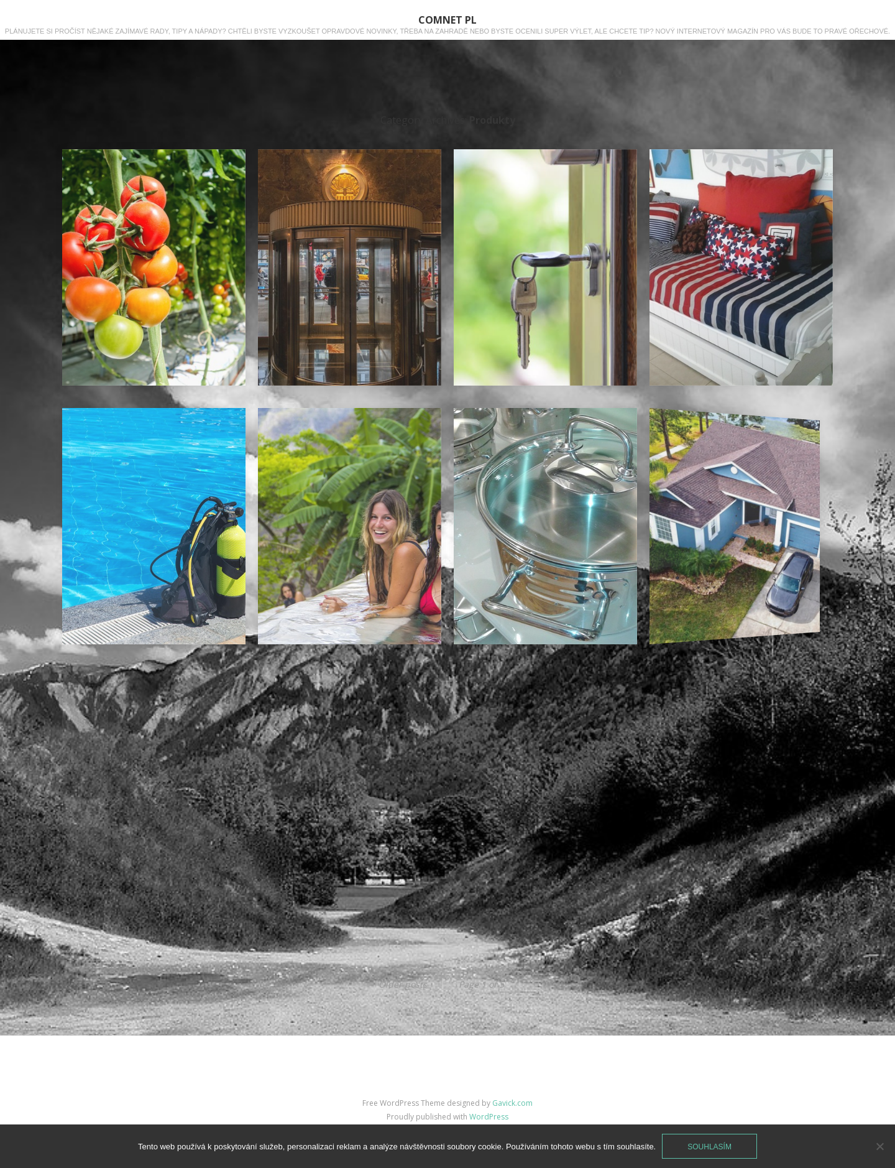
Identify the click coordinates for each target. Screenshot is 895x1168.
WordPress (488, 1116)
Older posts (403, 984)
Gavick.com (512, 1103)
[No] (879, 1146)
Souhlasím (709, 1147)
